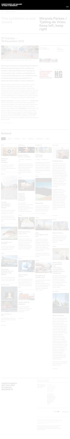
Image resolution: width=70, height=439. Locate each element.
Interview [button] (31, 138)
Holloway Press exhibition (24, 239)
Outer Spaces (38, 213)
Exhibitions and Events (10, 11)
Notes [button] (47, 138)
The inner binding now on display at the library (7, 271)
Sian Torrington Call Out (41, 234)
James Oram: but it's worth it (24, 156)
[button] (20, 53)
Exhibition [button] (17, 138)
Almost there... (58, 233)
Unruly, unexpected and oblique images (5, 204)
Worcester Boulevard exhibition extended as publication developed (22, 196)
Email (48, 404)
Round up (39, 203)
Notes (3, 174)
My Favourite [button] (39, 138)
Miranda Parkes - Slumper (4, 160)
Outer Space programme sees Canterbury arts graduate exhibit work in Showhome (58, 267)
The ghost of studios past (40, 276)
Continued (54, 215)
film (2, 145)
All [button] (3, 138)
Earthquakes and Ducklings (6, 242)
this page (58, 428)
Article (20, 291)
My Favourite (5, 285)
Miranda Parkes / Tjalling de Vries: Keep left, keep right (29, 11)
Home (2, 11)
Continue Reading (6, 123)
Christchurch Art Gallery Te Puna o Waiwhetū (11, 5)
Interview (55, 145)
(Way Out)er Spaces (23, 275)
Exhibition (21, 145)
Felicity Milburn (60, 49)
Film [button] (24, 138)
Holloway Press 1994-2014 (24, 232)
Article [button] (9, 138)
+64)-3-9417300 (50, 402)
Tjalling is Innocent (39, 156)
